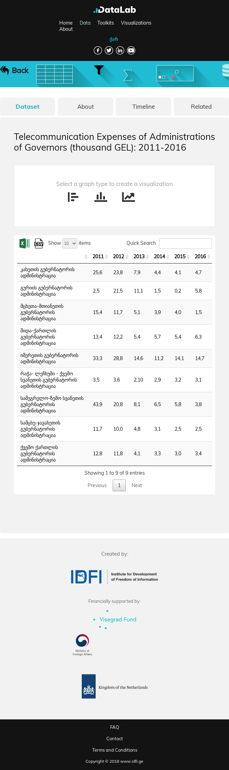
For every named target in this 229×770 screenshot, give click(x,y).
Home (66, 23)
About (66, 29)
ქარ (113, 39)
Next (137, 485)
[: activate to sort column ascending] (53, 256)
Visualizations (136, 23)
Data (85, 23)
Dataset (27, 106)
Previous (97, 485)
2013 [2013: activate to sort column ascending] (138, 256)
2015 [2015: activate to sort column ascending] (179, 256)
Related (201, 106)
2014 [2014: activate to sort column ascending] (159, 256)
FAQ (114, 727)
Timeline (143, 106)
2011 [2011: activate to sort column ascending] (98, 256)
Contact (114, 738)
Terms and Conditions (114, 750)
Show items (69, 243)
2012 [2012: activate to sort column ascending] (118, 256)
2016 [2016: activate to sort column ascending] (200, 256)
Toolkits (105, 23)
